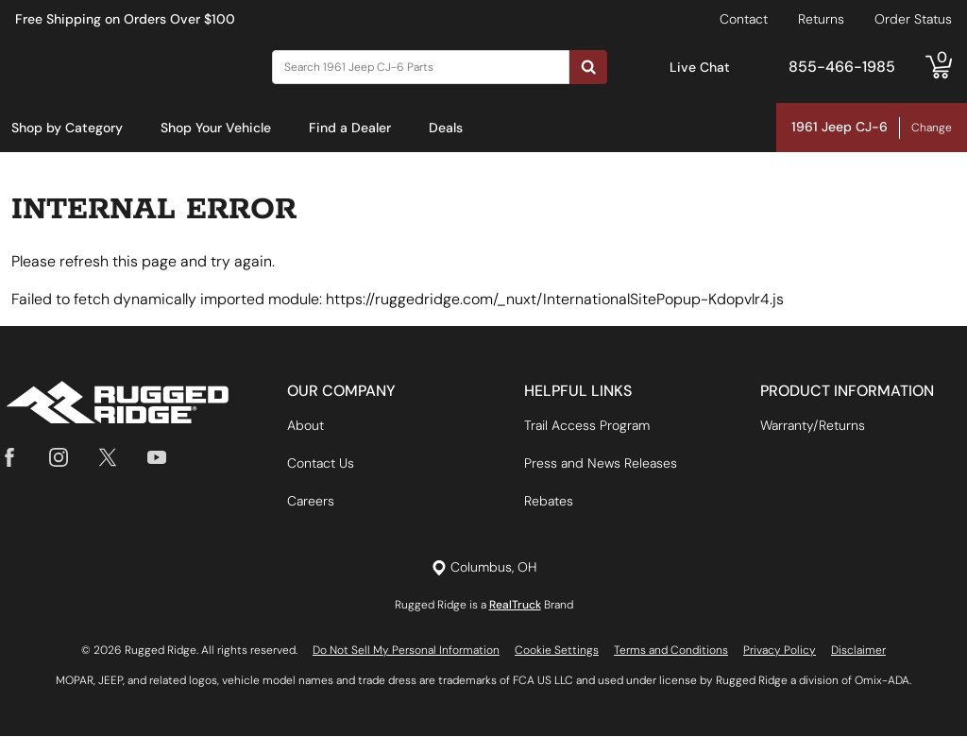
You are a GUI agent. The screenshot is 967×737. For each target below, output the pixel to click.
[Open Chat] (649, 67)
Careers (310, 501)
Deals (446, 127)
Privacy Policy (779, 651)
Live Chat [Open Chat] (700, 67)
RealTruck (515, 605)
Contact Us (320, 463)
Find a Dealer (350, 127)
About (305, 426)
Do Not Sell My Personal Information (406, 651)
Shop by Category (67, 127)
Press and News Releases (600, 463)
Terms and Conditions (671, 651)
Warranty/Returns (812, 426)
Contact (744, 18)
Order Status (913, 18)
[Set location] (484, 568)
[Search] (420, 67)
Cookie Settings (557, 651)
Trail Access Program (587, 426)
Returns (821, 18)
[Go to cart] (938, 67)
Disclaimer (858, 651)
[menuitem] (67, 128)
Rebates (548, 501)
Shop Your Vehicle (216, 127)
